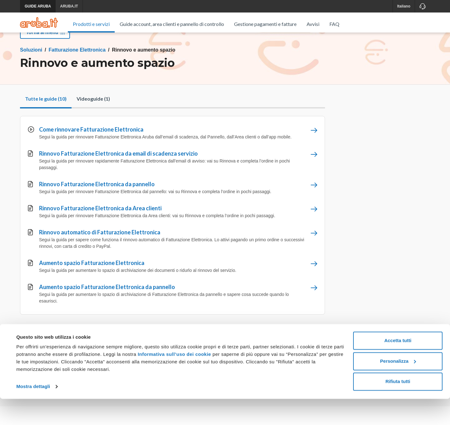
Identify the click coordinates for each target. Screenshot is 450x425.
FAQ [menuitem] (334, 24)
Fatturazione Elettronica (77, 68)
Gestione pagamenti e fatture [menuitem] (265, 24)
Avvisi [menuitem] (313, 24)
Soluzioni (31, 68)
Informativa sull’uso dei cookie (173, 380)
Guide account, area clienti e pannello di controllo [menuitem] (172, 24)
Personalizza (398, 387)
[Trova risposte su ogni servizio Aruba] (39, 22)
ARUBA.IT (69, 6)
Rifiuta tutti (397, 407)
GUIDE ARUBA (38, 6)
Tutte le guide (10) (46, 117)
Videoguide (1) (93, 117)
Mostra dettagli (33, 412)
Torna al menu (45, 51)
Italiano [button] (403, 6)
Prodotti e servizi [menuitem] (91, 24)
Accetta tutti (398, 366)
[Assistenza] (422, 6)
